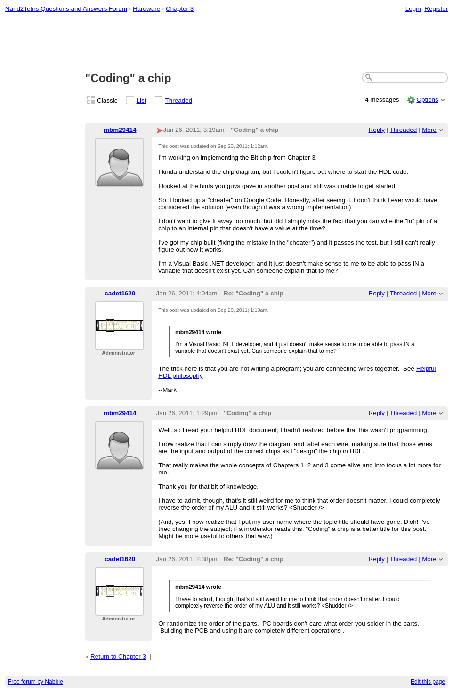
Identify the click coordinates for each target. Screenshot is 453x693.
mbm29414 (120, 129)
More (429, 129)
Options (427, 99)
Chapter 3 (180, 8)
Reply (377, 129)
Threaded (179, 100)
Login (413, 8)
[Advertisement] (226, 43)
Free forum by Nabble (35, 681)
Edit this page (428, 681)
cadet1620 (120, 293)
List (141, 100)
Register (436, 8)
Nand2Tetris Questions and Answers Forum (66, 8)
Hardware (146, 8)
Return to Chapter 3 (118, 656)
